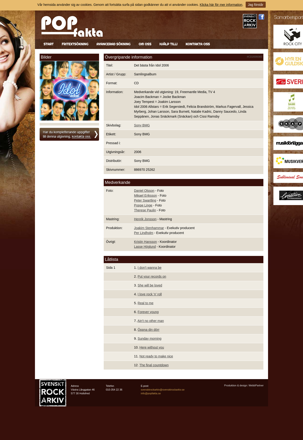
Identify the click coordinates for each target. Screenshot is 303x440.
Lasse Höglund (145, 246)
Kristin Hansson (145, 242)
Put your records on (152, 276)
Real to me (146, 303)
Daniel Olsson (144, 190)
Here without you (151, 347)
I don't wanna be (150, 267)
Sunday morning (150, 338)
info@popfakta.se (151, 393)
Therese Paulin (145, 210)
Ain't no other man (151, 321)
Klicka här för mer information (221, 5)
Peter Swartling (145, 200)
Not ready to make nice (156, 356)
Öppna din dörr (148, 330)
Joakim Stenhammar (149, 228)
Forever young (148, 312)
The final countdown (154, 365)
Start (49, 44)
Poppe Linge (143, 205)
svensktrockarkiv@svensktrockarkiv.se (163, 389)
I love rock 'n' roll (150, 294)
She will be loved (150, 285)
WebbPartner (256, 385)
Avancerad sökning (113, 44)
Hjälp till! (168, 44)
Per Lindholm (143, 233)
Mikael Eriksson (145, 195)
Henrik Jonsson (145, 219)
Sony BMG (142, 125)
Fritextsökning (75, 44)
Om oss (145, 44)
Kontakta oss (198, 44)
